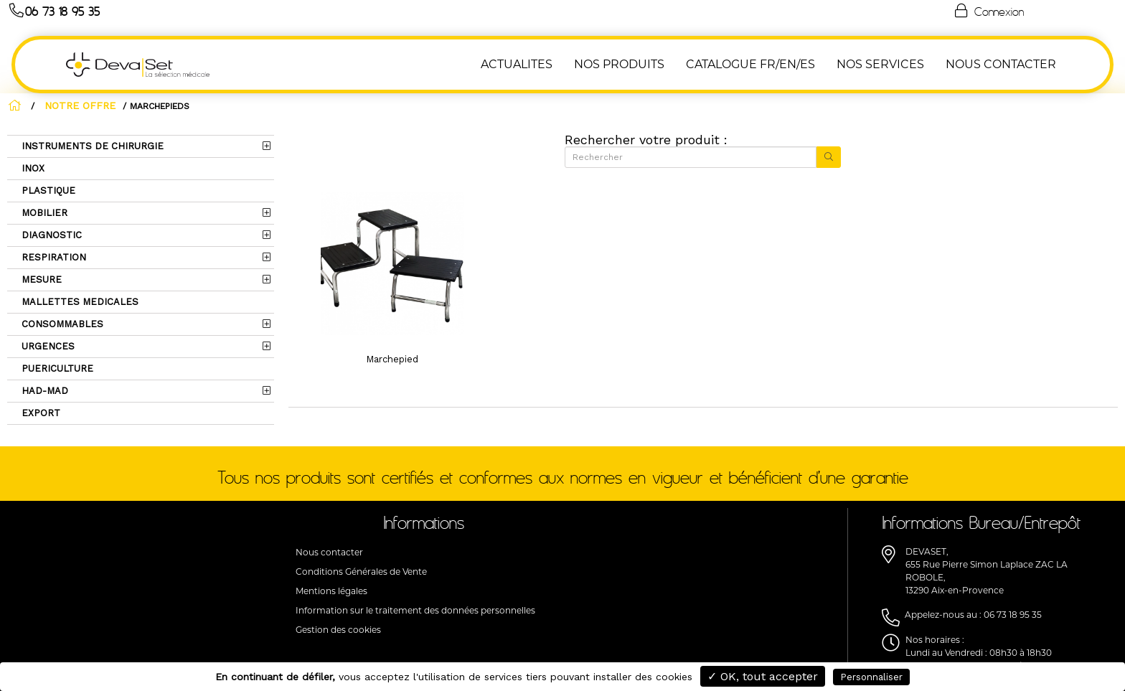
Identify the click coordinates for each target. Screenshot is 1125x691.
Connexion (988, 11)
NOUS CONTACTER (1001, 64)
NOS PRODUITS (619, 64)
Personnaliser (871, 677)
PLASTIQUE (47, 190)
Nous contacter (329, 552)
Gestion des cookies (338, 629)
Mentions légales (331, 591)
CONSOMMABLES (61, 324)
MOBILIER (43, 212)
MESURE (40, 279)
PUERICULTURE (56, 368)
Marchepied (392, 359)
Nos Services (880, 64)
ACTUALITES (516, 64)
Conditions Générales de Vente (361, 571)
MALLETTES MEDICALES (78, 301)
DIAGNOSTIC (50, 235)
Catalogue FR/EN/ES (750, 64)
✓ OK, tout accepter (762, 676)
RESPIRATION (52, 257)
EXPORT (39, 413)
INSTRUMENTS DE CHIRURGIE (91, 146)
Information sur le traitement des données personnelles (415, 610)
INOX (31, 168)
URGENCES (47, 346)
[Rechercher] (690, 157)
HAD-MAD (43, 390)
